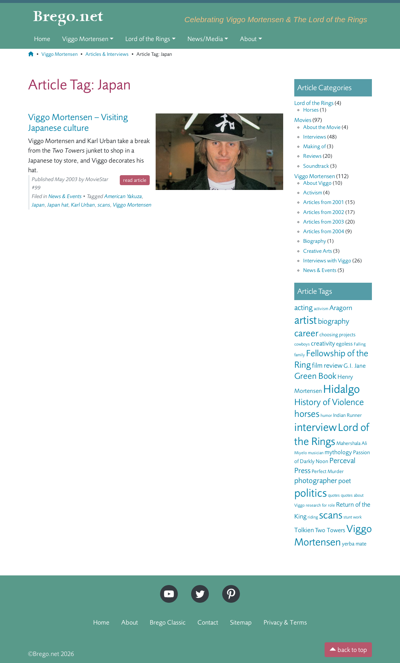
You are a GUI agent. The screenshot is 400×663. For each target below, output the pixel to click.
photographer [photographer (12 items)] (315, 480)
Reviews (312, 156)
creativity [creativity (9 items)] (323, 343)
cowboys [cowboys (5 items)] (302, 344)
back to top (348, 649)
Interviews (314, 137)
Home (42, 38)
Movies (302, 120)
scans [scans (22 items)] (330, 515)
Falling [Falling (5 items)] (360, 344)
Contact (207, 622)
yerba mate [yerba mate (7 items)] (354, 544)
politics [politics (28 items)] (310, 493)
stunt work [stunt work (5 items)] (352, 517)
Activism (312, 193)
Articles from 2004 (323, 231)
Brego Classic (168, 622)
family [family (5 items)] (299, 354)
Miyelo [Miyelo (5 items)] (300, 452)
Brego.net (68, 17)
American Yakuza (123, 196)
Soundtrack (316, 166)
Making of (314, 146)
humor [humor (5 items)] (326, 415)
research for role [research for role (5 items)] (320, 505)
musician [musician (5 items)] (315, 452)
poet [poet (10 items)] (344, 481)
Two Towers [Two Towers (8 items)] (330, 530)
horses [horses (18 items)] (306, 413)
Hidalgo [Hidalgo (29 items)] (341, 389)
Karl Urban (83, 205)
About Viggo (317, 183)
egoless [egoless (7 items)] (344, 344)
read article (134, 180)
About (248, 38)
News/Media (205, 38)
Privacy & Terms (285, 622)
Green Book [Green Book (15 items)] (315, 376)
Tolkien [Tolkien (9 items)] (304, 530)
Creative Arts (317, 251)
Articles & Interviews (107, 54)
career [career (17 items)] (306, 333)
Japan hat (57, 205)
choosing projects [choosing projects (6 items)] (337, 334)
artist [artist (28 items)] (305, 320)
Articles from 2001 (323, 202)
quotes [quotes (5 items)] (334, 495)
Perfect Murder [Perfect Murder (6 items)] (328, 471)
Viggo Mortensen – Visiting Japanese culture (78, 122)
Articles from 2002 (323, 212)
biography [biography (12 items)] (333, 321)
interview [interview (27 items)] (315, 427)
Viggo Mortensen (85, 38)
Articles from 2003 (323, 222)
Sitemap (241, 622)
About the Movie (321, 127)
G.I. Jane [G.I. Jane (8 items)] (354, 365)
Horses (311, 110)
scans (104, 205)
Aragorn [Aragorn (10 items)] (340, 308)
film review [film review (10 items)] (327, 365)
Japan (38, 205)
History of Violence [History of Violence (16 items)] (329, 402)
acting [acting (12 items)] (303, 307)
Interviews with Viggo (327, 261)
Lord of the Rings (147, 38)
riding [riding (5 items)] (313, 517)
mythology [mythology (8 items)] (338, 452)
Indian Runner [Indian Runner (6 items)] (347, 415)
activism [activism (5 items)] (321, 308)
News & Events (65, 196)
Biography (314, 241)
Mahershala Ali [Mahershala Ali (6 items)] (351, 443)
